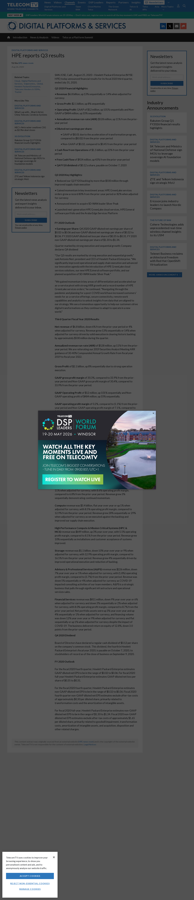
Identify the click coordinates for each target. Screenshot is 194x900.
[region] (30, 875)
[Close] (54, 857)
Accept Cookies (30, 876)
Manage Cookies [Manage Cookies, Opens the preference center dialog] (30, 889)
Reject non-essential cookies (29, 883)
